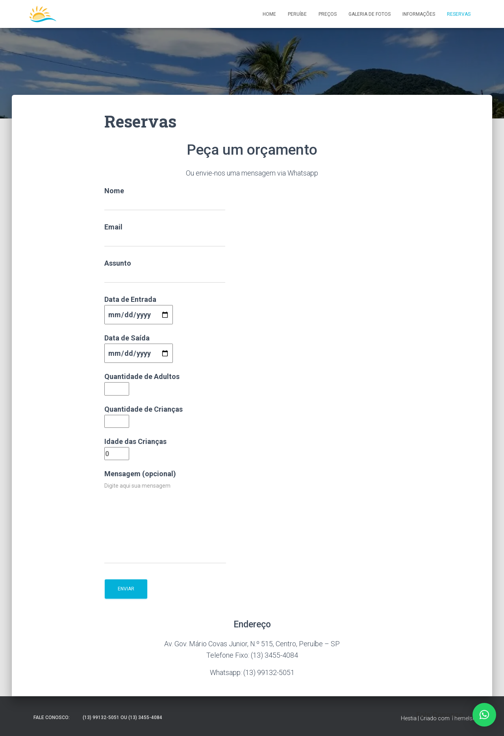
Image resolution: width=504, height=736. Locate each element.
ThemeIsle (463, 718)
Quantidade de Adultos (142, 382)
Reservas (459, 14)
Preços (328, 14)
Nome (164, 199)
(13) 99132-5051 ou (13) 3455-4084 (122, 717)
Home (269, 14)
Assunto (164, 271)
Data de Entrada (138, 307)
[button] (484, 715)
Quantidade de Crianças (143, 415)
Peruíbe (297, 14)
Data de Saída (138, 345)
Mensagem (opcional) (165, 517)
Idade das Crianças (135, 447)
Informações (418, 14)
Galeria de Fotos (369, 14)
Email (164, 235)
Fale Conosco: (51, 717)
